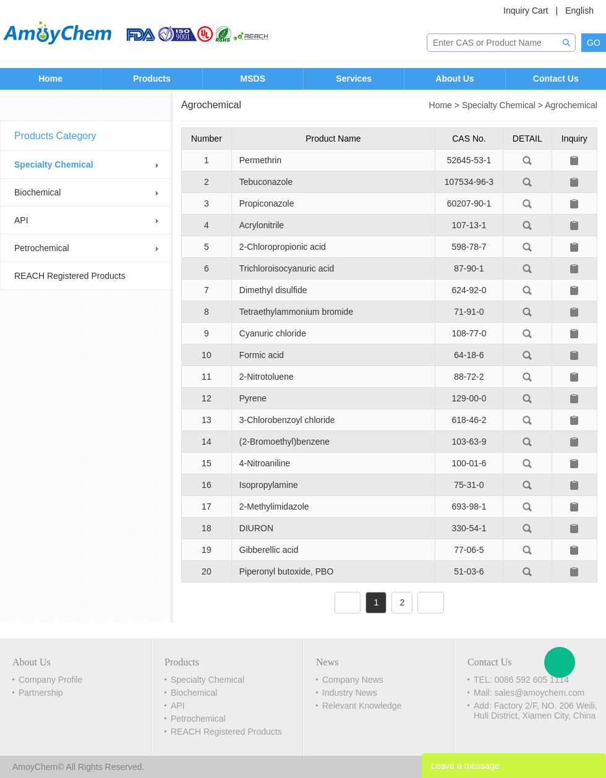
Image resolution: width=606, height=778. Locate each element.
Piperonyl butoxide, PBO (286, 571)
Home (50, 78)
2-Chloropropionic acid (282, 247)
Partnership (41, 693)
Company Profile (51, 680)
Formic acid (261, 355)
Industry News (349, 693)
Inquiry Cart (525, 10)
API (21, 220)
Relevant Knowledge (361, 706)
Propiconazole (266, 203)
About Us (454, 78)
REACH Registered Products (70, 276)
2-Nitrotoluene (266, 377)
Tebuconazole (265, 182)
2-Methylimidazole (274, 506)
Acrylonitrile (261, 225)
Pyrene (253, 398)
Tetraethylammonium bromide (296, 312)
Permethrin (260, 160)
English (579, 10)
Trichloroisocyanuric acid (287, 268)
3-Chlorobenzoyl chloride (287, 420)
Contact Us (556, 78)
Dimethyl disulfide (273, 290)
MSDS (253, 78)
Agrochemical (571, 105)
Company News (352, 680)
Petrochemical (41, 248)
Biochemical (37, 192)
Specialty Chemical (53, 164)
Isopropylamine (268, 485)
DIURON (256, 528)
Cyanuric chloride (272, 333)
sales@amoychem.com (539, 693)
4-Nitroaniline (264, 463)
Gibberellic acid (269, 550)
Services (354, 78)
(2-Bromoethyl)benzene (284, 442)
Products (152, 78)
